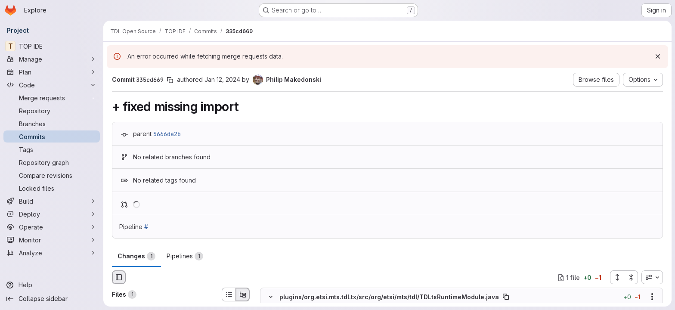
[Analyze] (51, 253)
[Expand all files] (617, 277)
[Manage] (51, 59)
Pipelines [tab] (185, 256)
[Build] (51, 201)
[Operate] (51, 227)
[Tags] (51, 149)
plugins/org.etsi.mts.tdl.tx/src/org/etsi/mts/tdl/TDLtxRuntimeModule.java (389, 297)
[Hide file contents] (271, 297)
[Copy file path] (506, 297)
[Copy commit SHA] (170, 80)
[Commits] (51, 136)
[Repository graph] (51, 162)
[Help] (51, 285)
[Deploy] (51, 214)
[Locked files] (51, 188)
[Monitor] (51, 240)
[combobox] (652, 277)
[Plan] (51, 72)
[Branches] (51, 124)
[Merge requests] (51, 98)
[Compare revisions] (51, 175)
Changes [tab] (136, 256)
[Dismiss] (658, 56)
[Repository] (51, 111)
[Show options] (652, 297)
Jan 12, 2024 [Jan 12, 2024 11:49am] (222, 79)
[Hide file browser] (119, 277)
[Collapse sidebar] (51, 299)
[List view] (228, 294)
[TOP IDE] (51, 46)
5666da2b (167, 134)
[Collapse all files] (631, 277)
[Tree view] (243, 294)
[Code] (51, 85)
